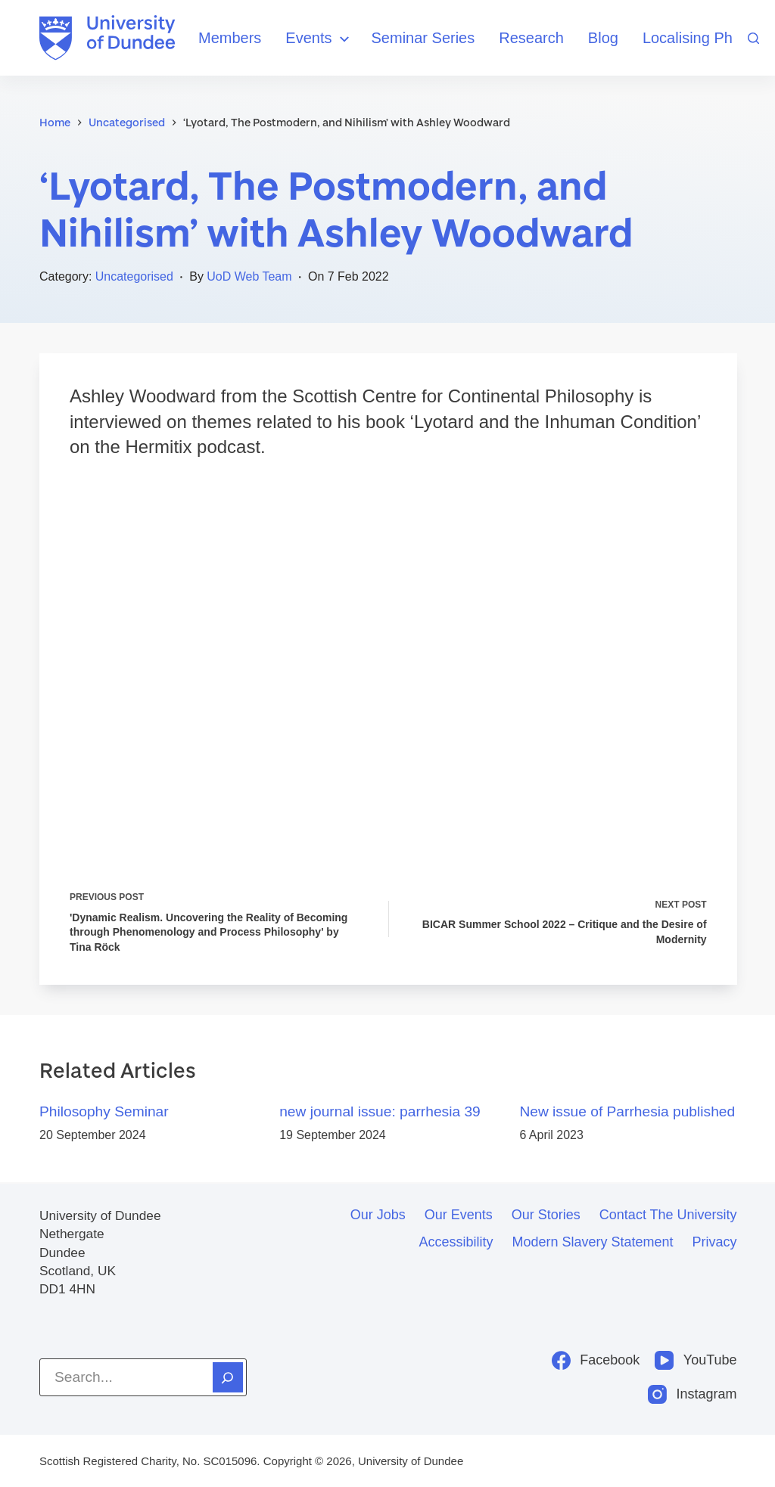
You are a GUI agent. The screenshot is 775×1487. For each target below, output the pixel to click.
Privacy (715, 1242)
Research (531, 37)
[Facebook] (596, 1360)
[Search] (753, 38)
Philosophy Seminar (104, 1113)
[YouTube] (695, 1360)
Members (229, 37)
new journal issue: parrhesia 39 (380, 1113)
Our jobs (378, 1214)
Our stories (546, 1214)
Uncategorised (134, 276)
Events (319, 38)
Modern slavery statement (592, 1242)
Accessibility (456, 1242)
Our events (459, 1214)
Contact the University (668, 1214)
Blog (603, 37)
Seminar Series (423, 37)
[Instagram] (692, 1394)
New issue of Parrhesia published (627, 1113)
